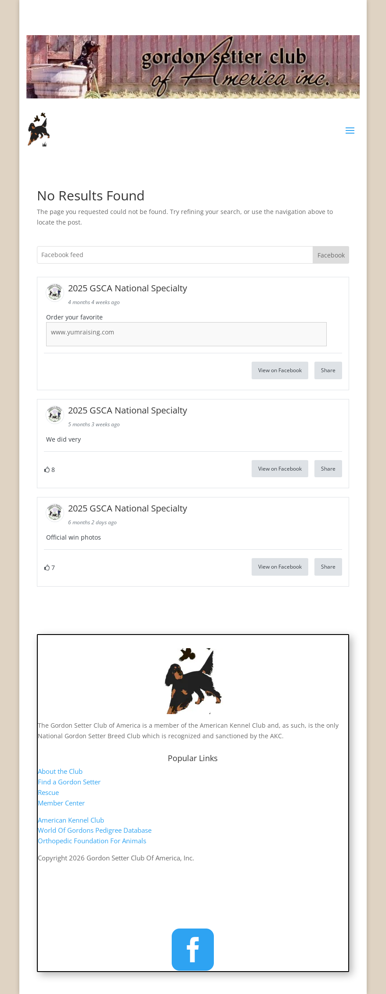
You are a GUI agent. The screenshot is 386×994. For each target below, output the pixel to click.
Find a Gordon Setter (69, 781)
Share (328, 370)
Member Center (61, 802)
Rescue (48, 792)
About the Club (60, 771)
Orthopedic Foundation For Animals (92, 840)
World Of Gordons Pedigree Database (95, 830)
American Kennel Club (71, 820)
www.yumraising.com (82, 332)
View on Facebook (280, 370)
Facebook (331, 255)
